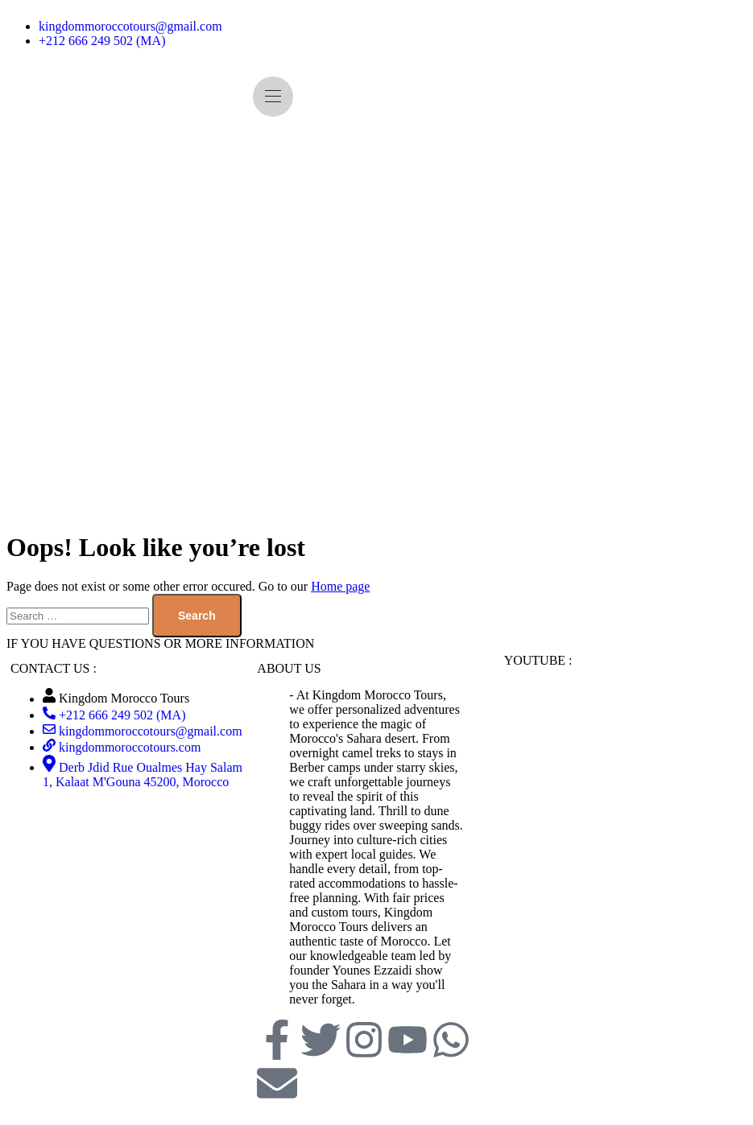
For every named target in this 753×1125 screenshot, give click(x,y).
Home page (340, 586)
